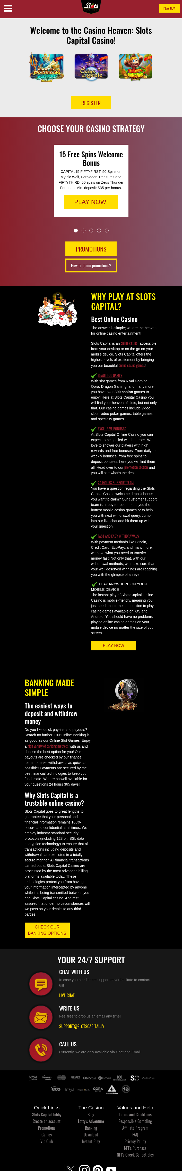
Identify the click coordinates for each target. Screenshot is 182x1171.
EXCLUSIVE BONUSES (112, 428)
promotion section (136, 467)
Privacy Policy (135, 1141)
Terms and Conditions (135, 1114)
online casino (129, 343)
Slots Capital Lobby (46, 1114)
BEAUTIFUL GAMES (110, 375)
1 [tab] (76, 230)
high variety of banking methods (48, 746)
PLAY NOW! (91, 201)
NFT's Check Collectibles (135, 1155)
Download (91, 1135)
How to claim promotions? (91, 265)
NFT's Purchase (135, 1148)
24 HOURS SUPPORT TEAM (116, 482)
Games (46, 1135)
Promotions (46, 1128)
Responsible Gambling (135, 1121)
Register (91, 103)
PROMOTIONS (91, 248)
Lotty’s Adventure (91, 1121)
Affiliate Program (135, 1128)
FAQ (135, 1135)
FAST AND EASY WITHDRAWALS (118, 536)
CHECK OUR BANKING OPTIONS (47, 930)
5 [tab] (107, 230)
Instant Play (91, 1141)
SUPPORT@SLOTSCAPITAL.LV (81, 1026)
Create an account (46, 1121)
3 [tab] (91, 230)
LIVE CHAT (67, 995)
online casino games (132, 365)
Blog (91, 1114)
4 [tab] (99, 230)
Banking (91, 1128)
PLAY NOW (169, 8)
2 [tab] (83, 230)
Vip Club (46, 1141)
